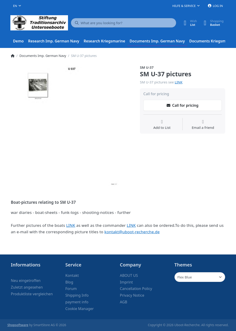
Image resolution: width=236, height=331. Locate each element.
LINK (179, 82)
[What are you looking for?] (123, 23)
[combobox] (17, 5)
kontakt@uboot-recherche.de (132, 231)
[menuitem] (18, 41)
